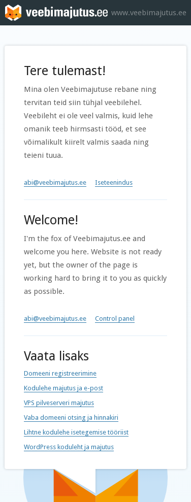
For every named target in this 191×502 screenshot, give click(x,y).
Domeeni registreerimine (60, 373)
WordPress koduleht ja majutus (69, 447)
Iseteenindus (114, 182)
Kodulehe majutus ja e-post (63, 388)
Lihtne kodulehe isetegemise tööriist (76, 432)
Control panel (115, 318)
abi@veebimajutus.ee (55, 182)
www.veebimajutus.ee (148, 12)
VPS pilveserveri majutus (59, 403)
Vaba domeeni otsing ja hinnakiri (71, 417)
